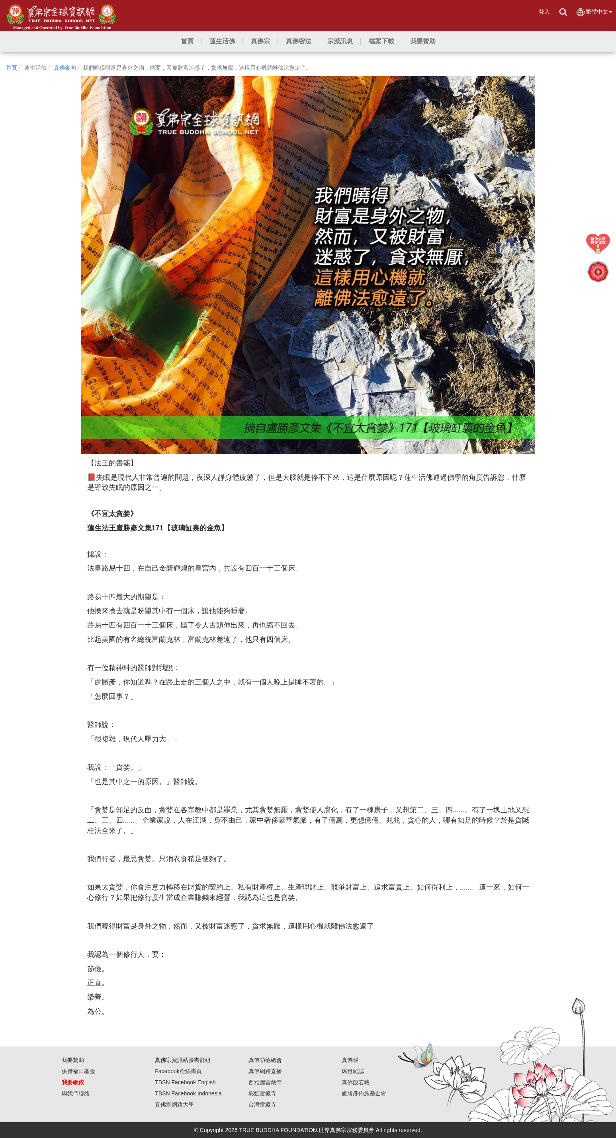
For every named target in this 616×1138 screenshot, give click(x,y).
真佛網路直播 (265, 1071)
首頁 (11, 68)
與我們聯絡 (76, 1093)
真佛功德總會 (265, 1060)
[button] (222, 41)
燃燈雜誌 (353, 1071)
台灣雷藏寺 (262, 1104)
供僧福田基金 (78, 1071)
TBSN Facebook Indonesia (188, 1093)
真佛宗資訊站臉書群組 (183, 1060)
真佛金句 (65, 68)
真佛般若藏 (356, 1082)
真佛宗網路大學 (174, 1104)
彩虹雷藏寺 (262, 1093)
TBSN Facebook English (185, 1082)
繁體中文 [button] (594, 12)
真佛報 (350, 1060)
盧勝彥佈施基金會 (364, 1093)
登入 (544, 11)
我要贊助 (73, 1060)
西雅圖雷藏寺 (265, 1082)
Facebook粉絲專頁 (178, 1071)
